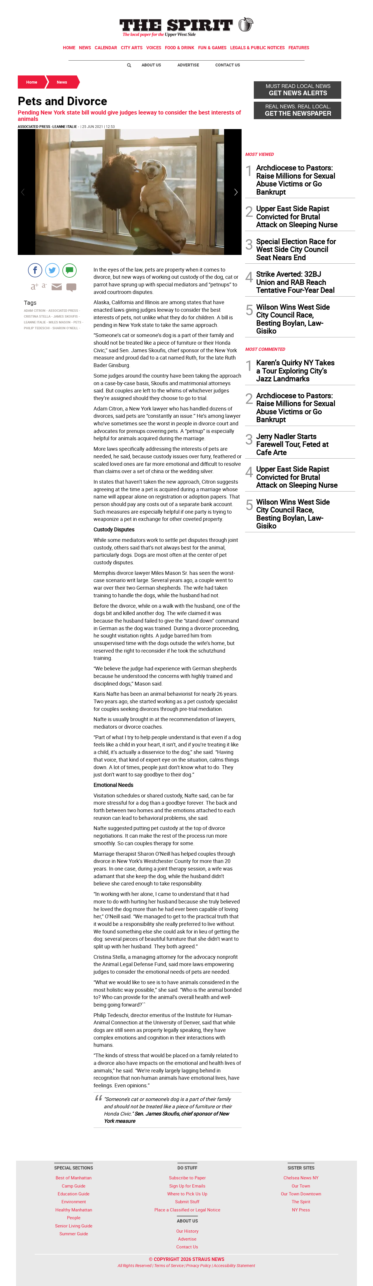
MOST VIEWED (259, 154)
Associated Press (34, 126)
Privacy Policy (198, 1265)
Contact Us (227, 65)
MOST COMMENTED (265, 349)
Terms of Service (169, 1265)
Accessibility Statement (234, 1265)
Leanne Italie (64, 126)
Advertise (188, 65)
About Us (151, 65)
